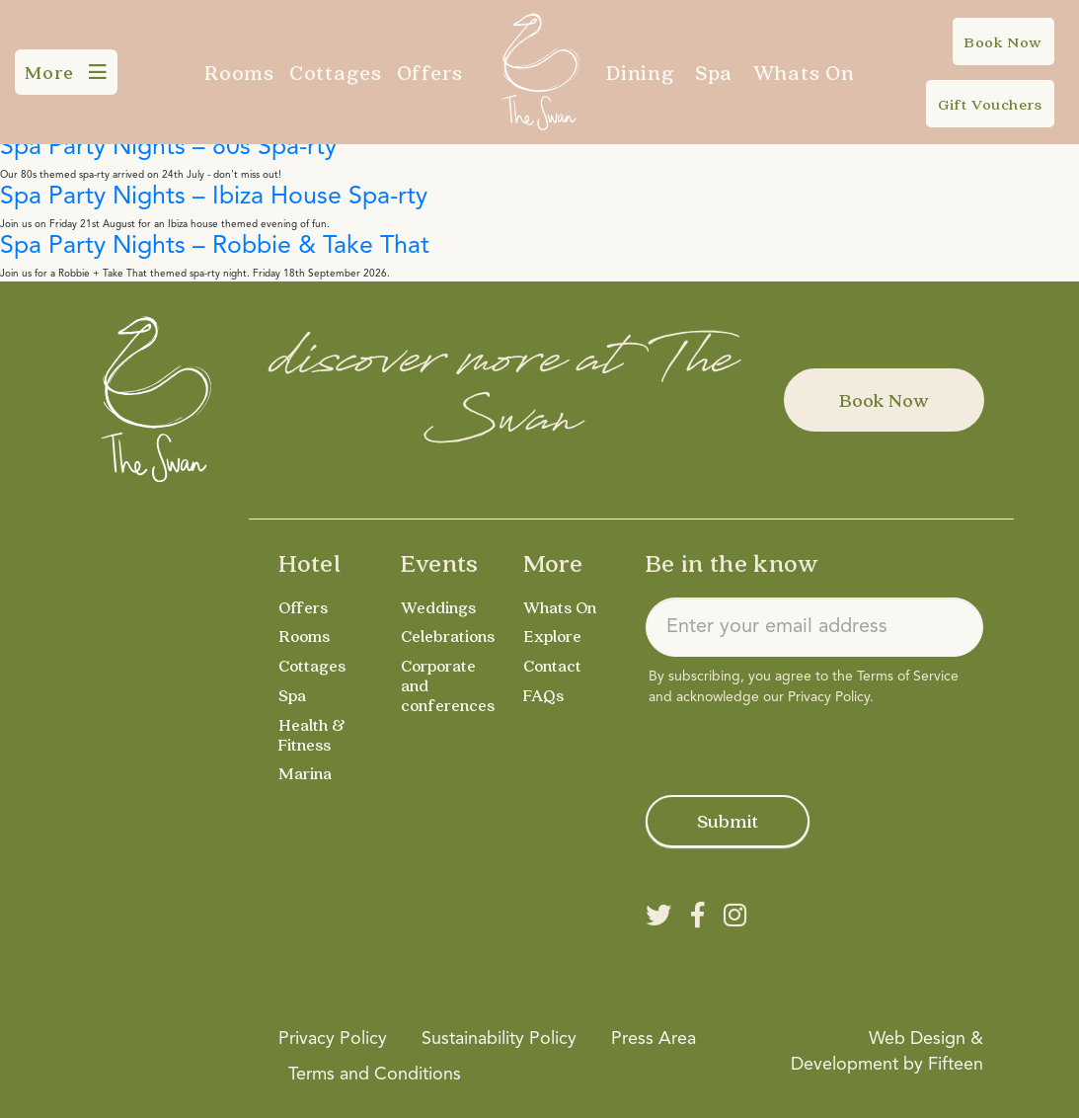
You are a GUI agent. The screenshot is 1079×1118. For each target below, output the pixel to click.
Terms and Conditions (374, 1074)
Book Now (884, 400)
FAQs (544, 694)
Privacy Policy (829, 697)
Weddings (440, 607)
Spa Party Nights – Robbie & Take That (214, 246)
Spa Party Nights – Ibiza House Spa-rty (213, 197)
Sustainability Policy (499, 1039)
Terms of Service (908, 676)
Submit (727, 821)
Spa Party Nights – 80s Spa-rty (168, 147)
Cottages (335, 72)
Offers (430, 72)
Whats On (804, 72)
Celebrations (450, 635)
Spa (713, 72)
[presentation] (796, 746)
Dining (640, 72)
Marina (306, 772)
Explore (553, 635)
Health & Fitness (312, 734)
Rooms (239, 72)
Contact (554, 665)
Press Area (653, 1039)
